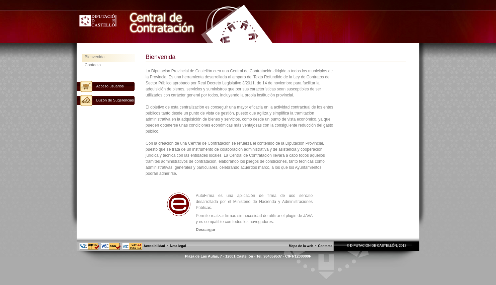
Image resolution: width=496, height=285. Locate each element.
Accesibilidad (154, 246)
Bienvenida (94, 57)
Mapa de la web (301, 246)
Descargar (206, 229)
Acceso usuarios (109, 86)
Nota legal (178, 246)
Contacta (325, 246)
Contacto (93, 65)
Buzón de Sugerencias (115, 100)
